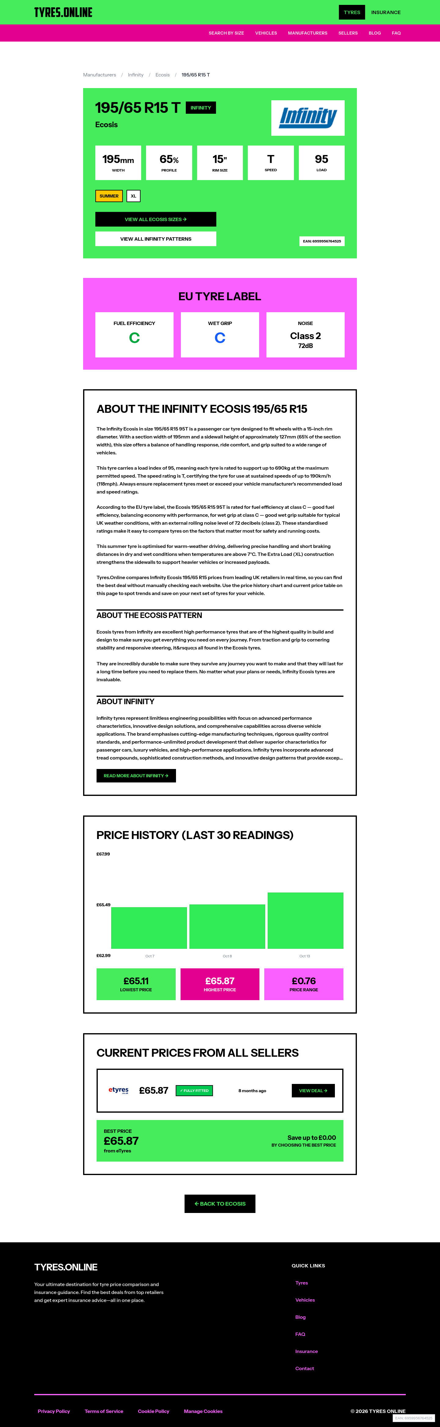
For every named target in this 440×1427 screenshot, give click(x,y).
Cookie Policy (153, 1411)
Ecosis (163, 75)
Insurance (386, 12)
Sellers (348, 33)
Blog (375, 33)
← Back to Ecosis (220, 1203)
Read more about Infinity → (136, 775)
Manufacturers (308, 33)
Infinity (136, 75)
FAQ (396, 33)
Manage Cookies (203, 1411)
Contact (304, 1368)
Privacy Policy (54, 1411)
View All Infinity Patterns (155, 239)
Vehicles (266, 33)
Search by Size (226, 33)
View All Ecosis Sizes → (156, 219)
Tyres (352, 12)
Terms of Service (104, 1411)
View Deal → (313, 1090)
